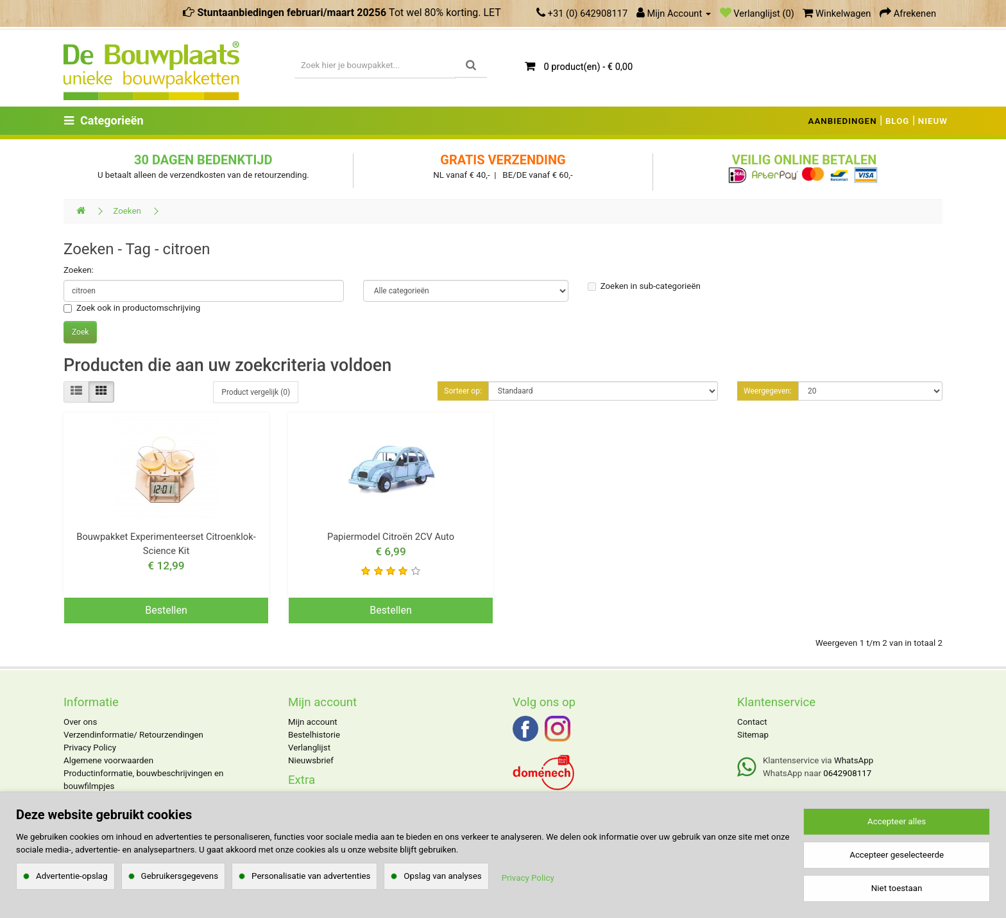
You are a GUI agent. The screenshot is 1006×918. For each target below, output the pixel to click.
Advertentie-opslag (72, 876)
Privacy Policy (90, 747)
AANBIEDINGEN (842, 121)
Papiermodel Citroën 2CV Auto (390, 536)
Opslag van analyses (442, 876)
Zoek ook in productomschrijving (132, 308)
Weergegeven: (768, 390)
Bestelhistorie (314, 735)
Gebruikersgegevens (180, 876)
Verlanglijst (309, 747)
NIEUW (933, 121)
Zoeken (127, 211)
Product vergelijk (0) (255, 392)
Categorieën (104, 120)
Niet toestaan (896, 888)
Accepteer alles (896, 821)
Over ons (80, 722)
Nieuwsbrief (311, 760)
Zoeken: (79, 270)
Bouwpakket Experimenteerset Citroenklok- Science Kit (165, 544)
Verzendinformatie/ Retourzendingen (133, 735)
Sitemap (753, 735)
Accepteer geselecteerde (896, 855)
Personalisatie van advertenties (311, 876)
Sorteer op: (463, 390)
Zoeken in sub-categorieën (644, 286)
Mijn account (312, 722)
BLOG (897, 121)
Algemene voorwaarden (108, 760)
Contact (752, 722)
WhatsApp (853, 760)
